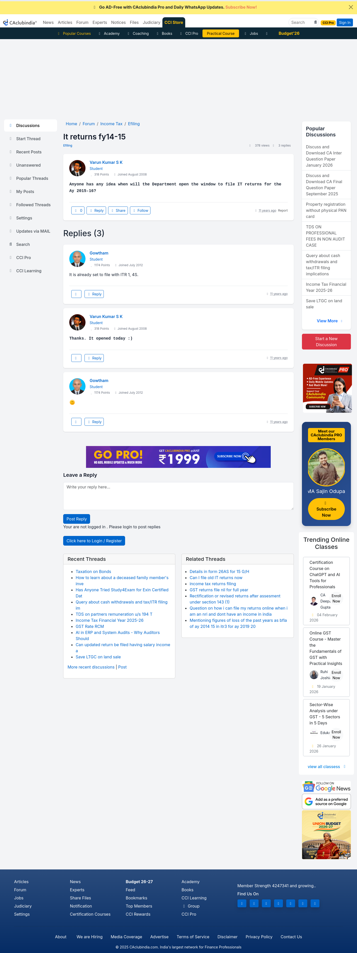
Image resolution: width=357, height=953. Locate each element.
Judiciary (23, 906)
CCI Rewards (138, 914)
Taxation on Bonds (93, 571)
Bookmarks (136, 897)
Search (19, 244)
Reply (96, 210)
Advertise (159, 936)
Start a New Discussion (326, 341)
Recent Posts (25, 151)
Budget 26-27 (139, 881)
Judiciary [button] (152, 22)
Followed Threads (29, 204)
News (75, 881)
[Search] (301, 22)
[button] (314, 22)
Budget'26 (289, 33)
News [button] (48, 22)
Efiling (67, 145)
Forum (20, 889)
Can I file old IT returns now (216, 577)
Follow (140, 210)
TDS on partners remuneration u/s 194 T (114, 614)
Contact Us (291, 936)
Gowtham (99, 253)
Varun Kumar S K (106, 162)
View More (330, 320)
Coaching (137, 33)
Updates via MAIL (29, 231)
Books (163, 33)
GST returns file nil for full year (219, 589)
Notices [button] (118, 22)
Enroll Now (336, 598)
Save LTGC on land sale (98, 656)
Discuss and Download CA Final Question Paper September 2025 (324, 184)
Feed (130, 889)
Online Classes (326, 543)
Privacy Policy (259, 936)
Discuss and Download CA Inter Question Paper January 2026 (324, 156)
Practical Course (220, 33)
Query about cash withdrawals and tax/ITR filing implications (323, 264)
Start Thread (24, 138)
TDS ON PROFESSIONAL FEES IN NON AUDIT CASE (325, 236)
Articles (21, 881)
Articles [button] (65, 22)
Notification (81, 906)
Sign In (344, 22)
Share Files (80, 897)
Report (283, 210)
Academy (108, 33)
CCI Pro (188, 33)
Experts (77, 889)
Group (191, 906)
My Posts (21, 191)
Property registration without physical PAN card (326, 210)
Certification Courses (90, 914)
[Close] (351, 7)
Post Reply (76, 518)
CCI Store (173, 22)
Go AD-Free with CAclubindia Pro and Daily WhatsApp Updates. (174, 7)
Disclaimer (227, 936)
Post (122, 667)
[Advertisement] (178, 77)
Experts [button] (100, 22)
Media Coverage (126, 936)
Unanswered (24, 165)
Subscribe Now (326, 509)
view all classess (327, 766)
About (60, 936)
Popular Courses (74, 33)
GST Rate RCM (90, 626)
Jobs (250, 33)
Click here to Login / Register (94, 540)
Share (118, 210)
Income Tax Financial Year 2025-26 (110, 620)
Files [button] (134, 22)
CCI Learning (24, 270)
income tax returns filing (213, 583)
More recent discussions (90, 667)
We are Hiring (90, 936)
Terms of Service (193, 936)
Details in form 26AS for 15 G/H (219, 571)
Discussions (24, 125)
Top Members (139, 906)
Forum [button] (82, 22)
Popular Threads (28, 178)
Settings (20, 217)
